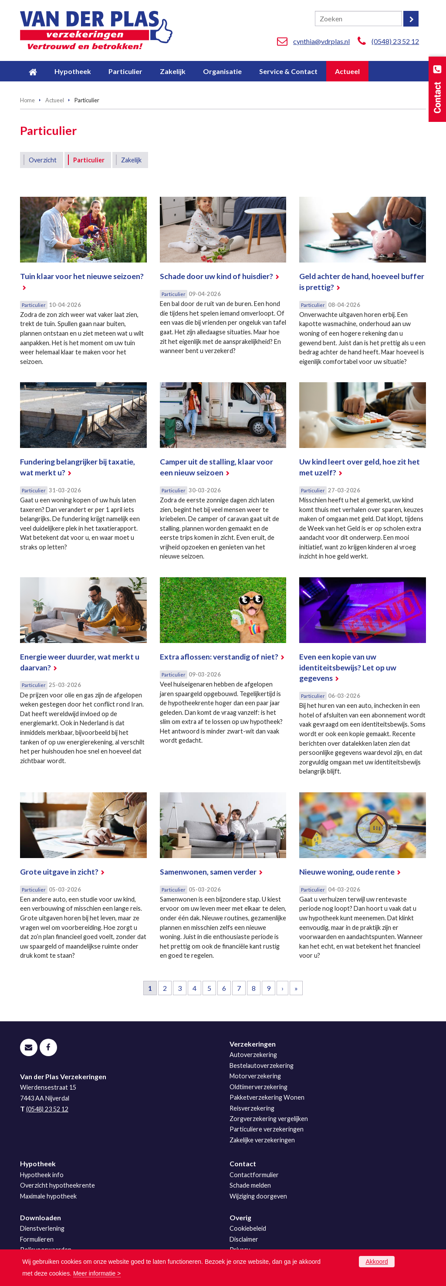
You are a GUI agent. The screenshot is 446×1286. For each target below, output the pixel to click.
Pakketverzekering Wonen (267, 1097)
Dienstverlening (42, 1228)
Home (27, 100)
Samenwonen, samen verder (208, 871)
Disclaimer (244, 1239)
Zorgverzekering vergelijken (269, 1118)
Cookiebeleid (248, 1228)
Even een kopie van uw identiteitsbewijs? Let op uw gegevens (347, 667)
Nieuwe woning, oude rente (347, 871)
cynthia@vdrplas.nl (321, 41)
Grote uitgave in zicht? (59, 871)
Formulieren (37, 1239)
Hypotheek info (42, 1174)
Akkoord (376, 1261)
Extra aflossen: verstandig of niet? (219, 656)
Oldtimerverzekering (258, 1087)
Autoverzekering (253, 1054)
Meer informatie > (97, 1273)
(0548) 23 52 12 (395, 41)
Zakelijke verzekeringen (262, 1140)
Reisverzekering (252, 1108)
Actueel (54, 100)
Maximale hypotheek (48, 1196)
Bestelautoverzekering (262, 1065)
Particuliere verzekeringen (267, 1129)
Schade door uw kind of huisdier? (216, 276)
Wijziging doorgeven (258, 1196)
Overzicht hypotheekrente (57, 1185)
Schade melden (250, 1185)
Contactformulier (254, 1174)
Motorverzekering (255, 1076)
